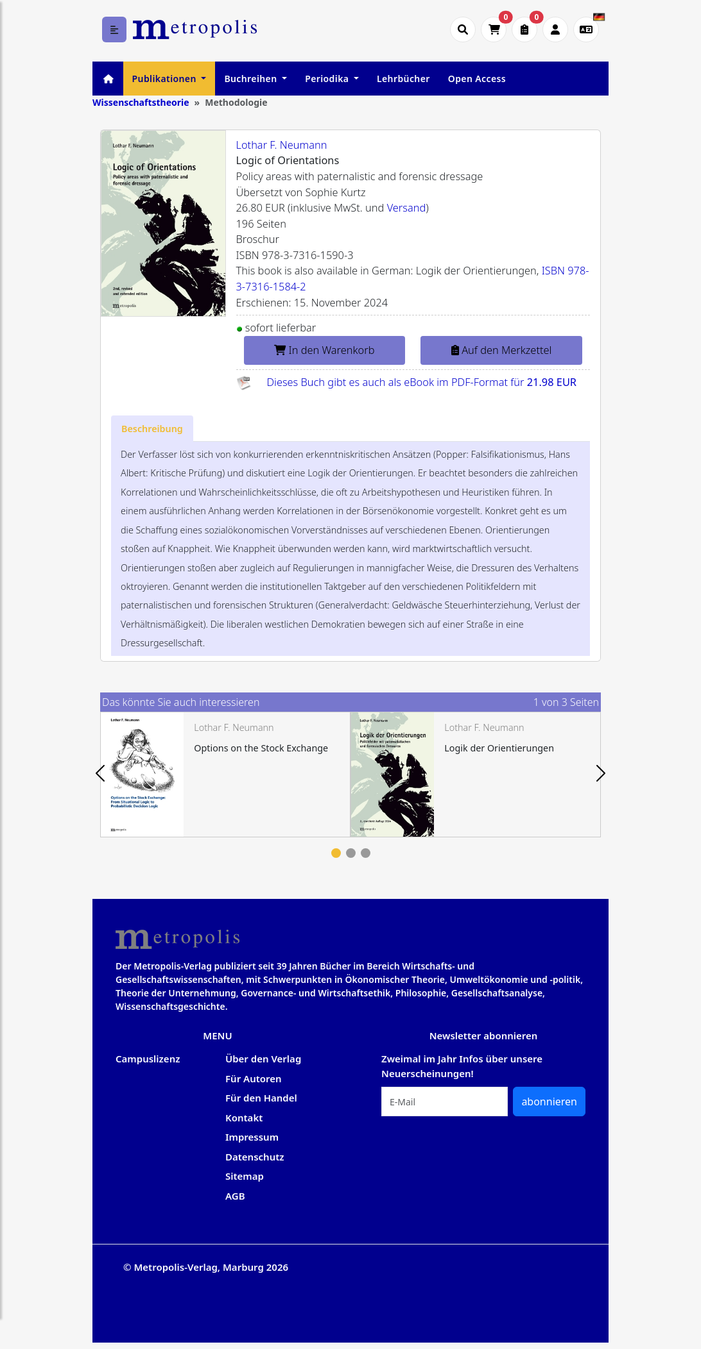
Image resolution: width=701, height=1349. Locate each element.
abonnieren (549, 1101)
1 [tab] (336, 853)
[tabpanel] (225, 774)
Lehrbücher (403, 78)
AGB (235, 1195)
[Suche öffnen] (463, 29)
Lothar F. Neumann (281, 145)
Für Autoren (253, 1078)
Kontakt (244, 1117)
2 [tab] (351, 853)
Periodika (328, 78)
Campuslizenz (148, 1058)
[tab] (152, 428)
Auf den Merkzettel (501, 350)
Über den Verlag (263, 1058)
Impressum (252, 1136)
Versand (406, 208)
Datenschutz (254, 1156)
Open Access (477, 78)
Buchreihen (251, 78)
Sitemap (244, 1175)
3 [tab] (365, 853)
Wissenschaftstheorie (140, 102)
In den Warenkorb (324, 350)
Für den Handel (261, 1097)
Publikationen (165, 78)
